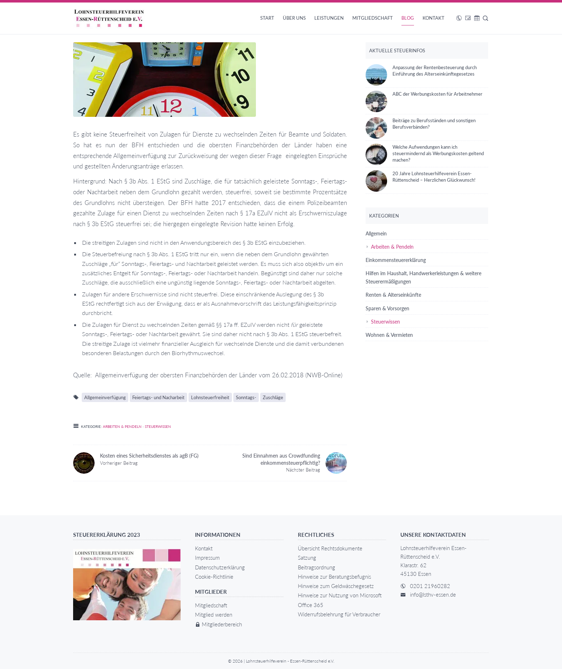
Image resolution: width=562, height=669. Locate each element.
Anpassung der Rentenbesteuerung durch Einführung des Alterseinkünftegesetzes (421, 70)
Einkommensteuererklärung (396, 260)
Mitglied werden (213, 614)
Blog (407, 18)
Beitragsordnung (316, 567)
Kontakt (433, 18)
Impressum (207, 557)
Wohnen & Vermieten (389, 335)
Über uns (294, 18)
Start (267, 18)
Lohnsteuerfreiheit (210, 397)
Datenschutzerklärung (220, 567)
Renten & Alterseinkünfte (393, 295)
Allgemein (376, 233)
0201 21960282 (430, 586)
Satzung (307, 557)
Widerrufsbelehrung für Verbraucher (339, 614)
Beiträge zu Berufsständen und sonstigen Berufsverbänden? (421, 123)
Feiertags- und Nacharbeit (158, 397)
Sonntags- (246, 397)
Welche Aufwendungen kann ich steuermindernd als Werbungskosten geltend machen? (425, 153)
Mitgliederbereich (218, 624)
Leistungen (329, 18)
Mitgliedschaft (372, 18)
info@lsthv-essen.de (433, 594)
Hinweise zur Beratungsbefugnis (334, 576)
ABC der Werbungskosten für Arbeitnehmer (424, 94)
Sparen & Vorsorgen (387, 308)
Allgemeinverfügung (105, 397)
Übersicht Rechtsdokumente (330, 548)
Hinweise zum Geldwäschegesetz (336, 586)
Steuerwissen (158, 426)
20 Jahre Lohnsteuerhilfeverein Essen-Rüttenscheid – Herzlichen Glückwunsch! (421, 176)
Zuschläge (273, 397)
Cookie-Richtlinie (214, 576)
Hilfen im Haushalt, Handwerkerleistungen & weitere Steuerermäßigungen (423, 277)
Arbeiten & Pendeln (122, 426)
